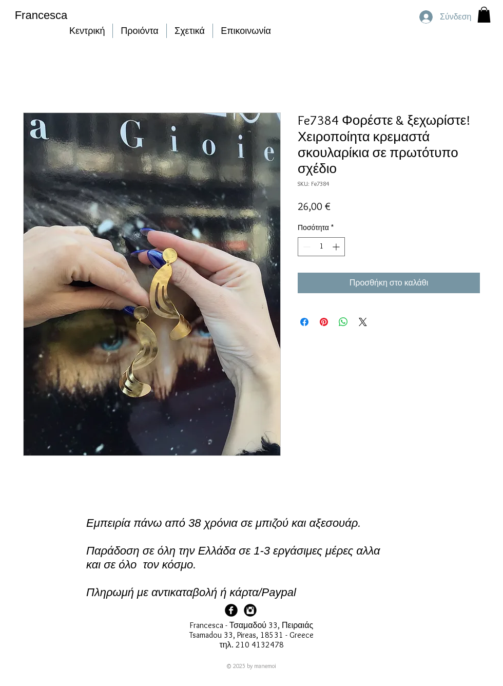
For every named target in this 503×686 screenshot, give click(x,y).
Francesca (41, 15)
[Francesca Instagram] (250, 610)
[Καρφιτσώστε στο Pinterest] (324, 322)
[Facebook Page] (231, 610)
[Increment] (337, 247)
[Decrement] (305, 247)
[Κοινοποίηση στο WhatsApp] (343, 322)
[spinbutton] (321, 247)
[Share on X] (363, 322)
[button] (484, 15)
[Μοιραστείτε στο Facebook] (304, 322)
